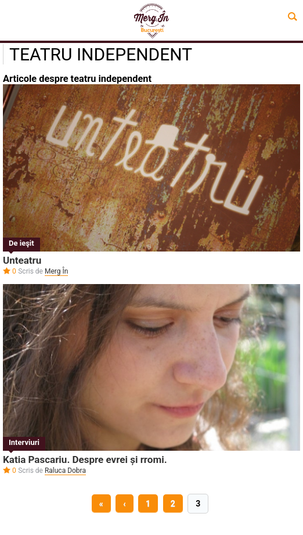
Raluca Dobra (65, 470)
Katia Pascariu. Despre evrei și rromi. (85, 459)
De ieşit (21, 243)
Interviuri (24, 442)
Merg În (56, 271)
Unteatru (22, 260)
